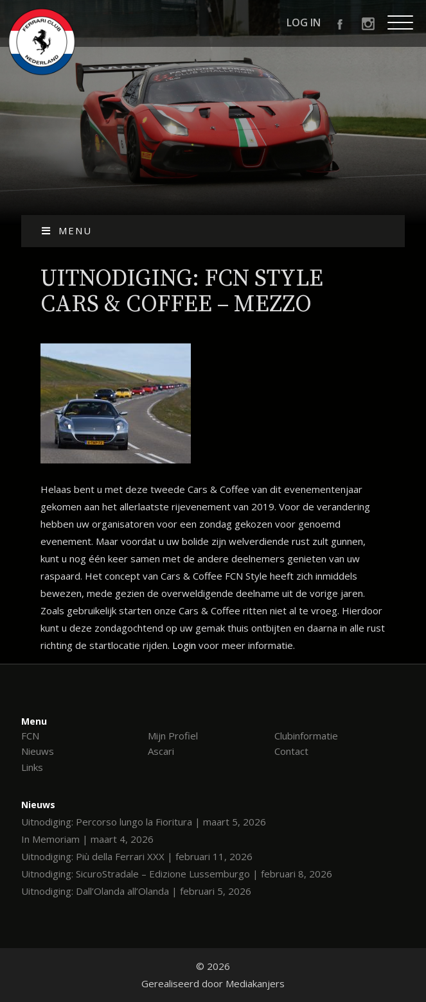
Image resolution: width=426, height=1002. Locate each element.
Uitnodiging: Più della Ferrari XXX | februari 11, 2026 (137, 856)
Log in (304, 22)
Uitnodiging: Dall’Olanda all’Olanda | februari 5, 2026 (136, 891)
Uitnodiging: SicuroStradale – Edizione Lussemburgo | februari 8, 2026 (176, 873)
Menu (66, 230)
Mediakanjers (255, 983)
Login (184, 645)
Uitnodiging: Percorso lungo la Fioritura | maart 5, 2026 (143, 821)
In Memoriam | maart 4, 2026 (87, 839)
